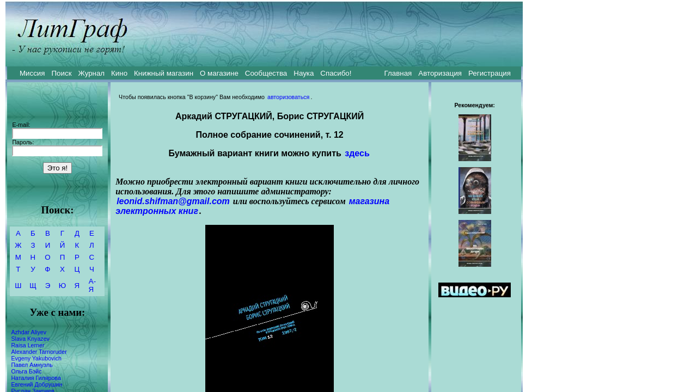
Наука (304, 73)
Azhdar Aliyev (28, 332)
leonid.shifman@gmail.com (173, 201)
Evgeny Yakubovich (36, 358)
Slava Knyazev (30, 338)
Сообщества (266, 73)
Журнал (91, 73)
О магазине (219, 73)
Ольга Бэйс (26, 371)
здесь (357, 153)
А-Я (92, 285)
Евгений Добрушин (36, 384)
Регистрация (489, 73)
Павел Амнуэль (31, 365)
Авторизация (440, 73)
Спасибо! (335, 73)
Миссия (32, 73)
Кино (119, 73)
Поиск (62, 73)
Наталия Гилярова (35, 378)
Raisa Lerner (27, 345)
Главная (398, 73)
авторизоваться (288, 97)
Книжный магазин (163, 73)
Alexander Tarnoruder (38, 351)
